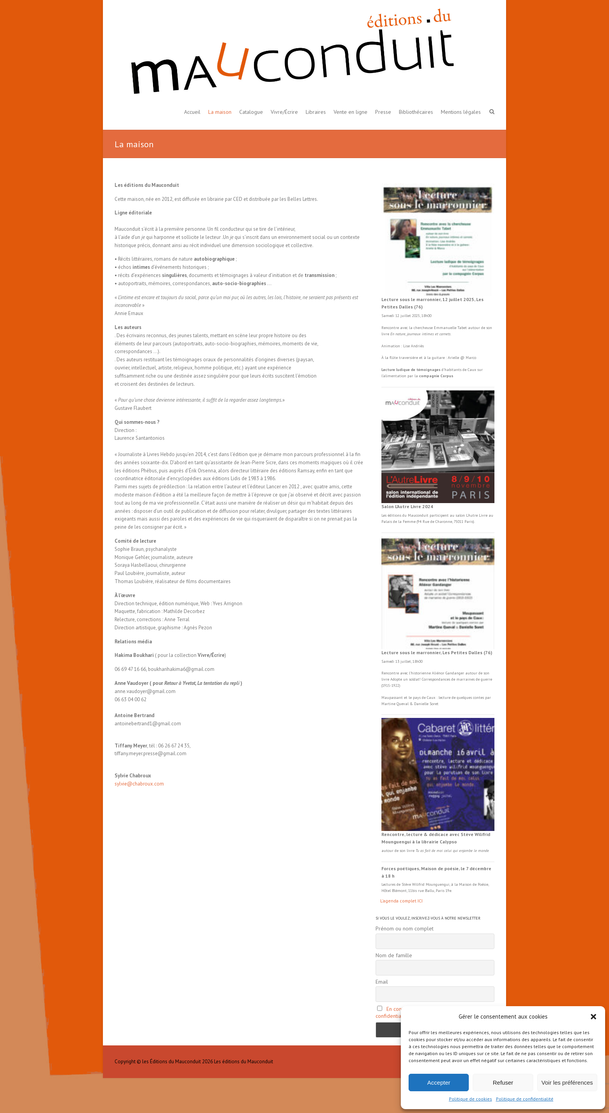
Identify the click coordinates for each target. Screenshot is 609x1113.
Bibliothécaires (416, 111)
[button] (593, 1017)
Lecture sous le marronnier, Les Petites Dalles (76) (436, 652)
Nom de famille (394, 955)
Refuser (503, 1082)
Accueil (192, 111)
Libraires (316, 111)
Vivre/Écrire (284, 111)
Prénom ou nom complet (404, 928)
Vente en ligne (350, 111)
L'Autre (472, 515)
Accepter (438, 1082)
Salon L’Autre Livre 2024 (407, 506)
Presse (383, 111)
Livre (483, 515)
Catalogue (251, 111)
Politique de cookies (470, 1099)
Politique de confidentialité (524, 1099)
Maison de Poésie (473, 884)
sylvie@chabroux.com (139, 783)
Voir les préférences (567, 1082)
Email (382, 981)
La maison (219, 111)
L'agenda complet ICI (401, 901)
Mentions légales (461, 111)
